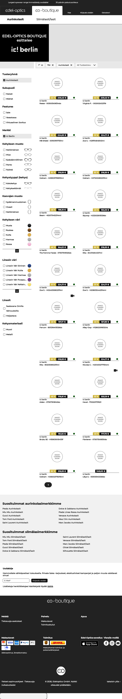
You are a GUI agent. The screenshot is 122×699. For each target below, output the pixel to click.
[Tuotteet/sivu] (86, 65)
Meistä (4, 616)
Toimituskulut (48, 624)
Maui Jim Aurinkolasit (69, 519)
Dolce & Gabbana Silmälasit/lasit (18, 551)
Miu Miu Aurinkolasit (12, 512)
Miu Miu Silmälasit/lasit (13, 537)
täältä (50, 586)
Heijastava (9, 316)
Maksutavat (46, 621)
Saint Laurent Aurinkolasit (15, 522)
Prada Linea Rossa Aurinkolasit (74, 512)
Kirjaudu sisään (86, 13)
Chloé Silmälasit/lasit (73, 547)
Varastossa (9, 117)
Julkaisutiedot (8, 685)
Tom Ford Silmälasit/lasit (14, 540)
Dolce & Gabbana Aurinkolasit (73, 508)
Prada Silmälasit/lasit (12, 544)
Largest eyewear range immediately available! (28, 2)
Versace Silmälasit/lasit (74, 540)
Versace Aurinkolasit (69, 515)
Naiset (7, 94)
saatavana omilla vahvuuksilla (13, 308)
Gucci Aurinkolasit (11, 515)
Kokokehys (17, 183)
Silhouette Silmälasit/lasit (75, 551)
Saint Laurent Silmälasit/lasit (77, 537)
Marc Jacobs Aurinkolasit (71, 522)
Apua (84, 616)
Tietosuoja (29, 681)
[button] (15, 10)
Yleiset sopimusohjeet (12, 681)
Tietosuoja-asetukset (11, 621)
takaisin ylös (114, 681)
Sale (6, 112)
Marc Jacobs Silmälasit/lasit (76, 544)
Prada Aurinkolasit (11, 508)
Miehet (8, 99)
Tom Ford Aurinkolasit (13, 519)
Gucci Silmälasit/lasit (12, 547)
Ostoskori (106, 13)
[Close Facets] (17, 65)
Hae (69, 13)
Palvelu (45, 616)
